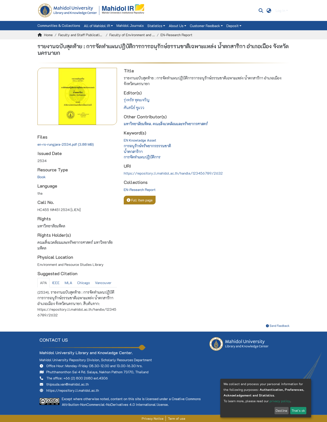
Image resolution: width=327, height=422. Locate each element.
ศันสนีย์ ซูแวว (134, 107)
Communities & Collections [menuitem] (58, 25)
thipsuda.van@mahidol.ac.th (67, 384)
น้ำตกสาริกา (133, 151)
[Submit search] (261, 10)
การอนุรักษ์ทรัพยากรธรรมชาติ (147, 145)
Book (41, 176)
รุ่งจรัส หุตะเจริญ (136, 99)
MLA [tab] (68, 282)
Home (48, 34)
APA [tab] (43, 282)
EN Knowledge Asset (140, 140)
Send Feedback (278, 326)
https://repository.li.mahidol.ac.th (72, 390)
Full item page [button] (140, 200)
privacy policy (280, 401)
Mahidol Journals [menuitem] (130, 25)
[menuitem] (269, 10)
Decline (281, 410)
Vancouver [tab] (103, 282)
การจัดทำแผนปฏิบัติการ (142, 157)
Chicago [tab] (83, 282)
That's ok (298, 410)
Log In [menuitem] (280, 10)
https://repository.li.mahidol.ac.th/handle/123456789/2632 (173, 173)
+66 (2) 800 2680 (78, 378)
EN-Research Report (176, 34)
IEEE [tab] (56, 282)
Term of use (176, 418)
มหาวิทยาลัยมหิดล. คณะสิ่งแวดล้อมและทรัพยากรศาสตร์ (166, 123)
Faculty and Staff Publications (81, 34)
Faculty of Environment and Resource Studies (132, 34)
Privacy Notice (153, 418)
